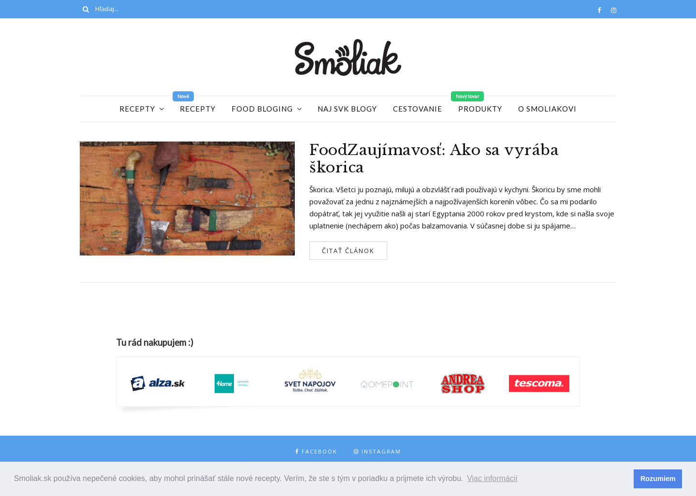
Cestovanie (417, 108)
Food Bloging (262, 108)
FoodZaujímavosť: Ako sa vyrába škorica (434, 159)
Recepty (137, 108)
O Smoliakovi (547, 108)
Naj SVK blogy (347, 108)
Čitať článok (348, 250)
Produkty (480, 108)
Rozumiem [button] (658, 478)
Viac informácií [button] (492, 478)
